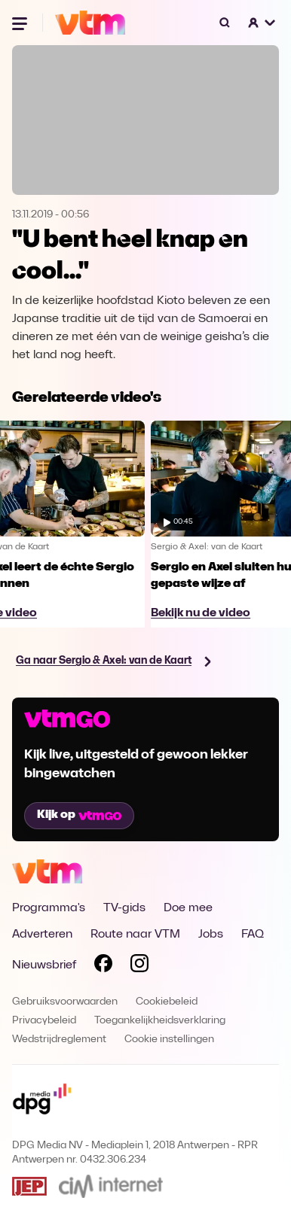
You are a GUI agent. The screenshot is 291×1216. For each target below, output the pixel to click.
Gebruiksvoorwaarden (65, 1002)
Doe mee (188, 908)
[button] (262, 23)
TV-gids (124, 908)
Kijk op (79, 815)
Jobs (210, 935)
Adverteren (42, 935)
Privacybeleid (44, 1020)
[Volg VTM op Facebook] (103, 966)
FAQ (252, 935)
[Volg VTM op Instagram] (139, 966)
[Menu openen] (21, 23)
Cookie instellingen (169, 1039)
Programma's (48, 908)
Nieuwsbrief (44, 965)
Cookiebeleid (167, 1002)
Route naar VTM (135, 935)
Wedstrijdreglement (59, 1039)
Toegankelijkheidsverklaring (159, 1020)
